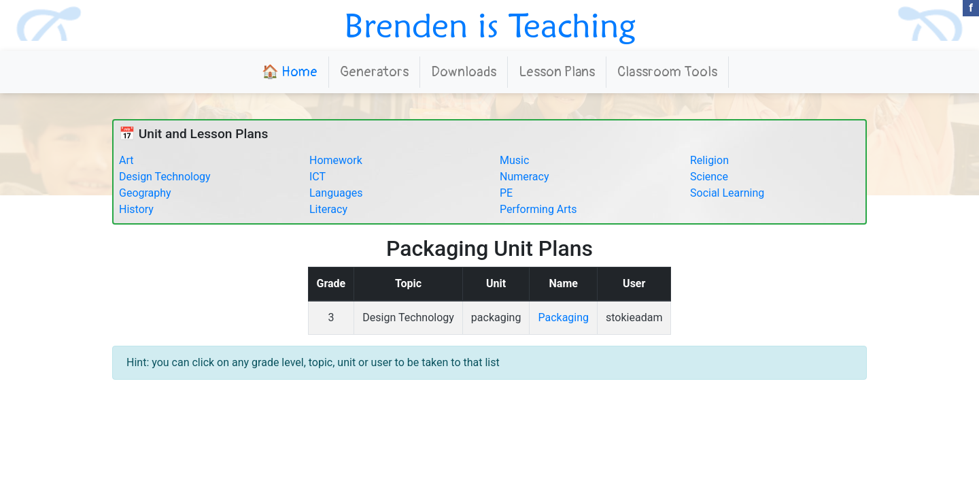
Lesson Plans (557, 71)
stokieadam (634, 317)
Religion (709, 160)
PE (506, 192)
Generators (374, 71)
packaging (496, 317)
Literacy (328, 209)
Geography (145, 192)
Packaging (563, 317)
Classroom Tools (667, 71)
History (136, 209)
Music (514, 160)
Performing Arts (538, 209)
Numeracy (524, 176)
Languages (335, 192)
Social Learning (727, 192)
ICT (317, 176)
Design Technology (165, 176)
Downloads (463, 71)
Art (126, 160)
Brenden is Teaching (490, 25)
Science (709, 176)
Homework (335, 160)
